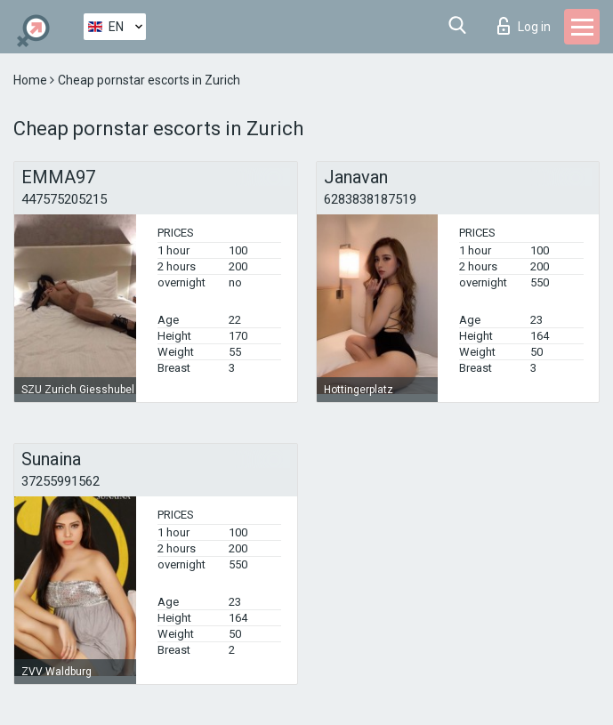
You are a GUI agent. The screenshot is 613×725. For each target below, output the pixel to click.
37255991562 (60, 481)
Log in (524, 26)
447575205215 (64, 199)
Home (31, 80)
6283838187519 (370, 199)
